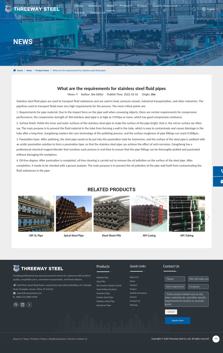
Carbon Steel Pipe (105, 297)
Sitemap (134, 305)
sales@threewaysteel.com (29, 293)
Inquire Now (177, 320)
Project (142, 5)
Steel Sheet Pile (111, 235)
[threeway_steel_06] (38, 268)
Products (126, 5)
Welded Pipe (103, 277)
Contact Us (97, 12)
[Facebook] (16, 304)
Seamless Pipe (103, 293)
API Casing (149, 235)
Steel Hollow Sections (107, 289)
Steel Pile (101, 281)
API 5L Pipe (36, 235)
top (216, 339)
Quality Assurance (165, 5)
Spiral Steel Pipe (74, 235)
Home (79, 5)
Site (153, 94)
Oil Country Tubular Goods (109, 285)
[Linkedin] (22, 304)
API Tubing (186, 235)
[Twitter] (29, 304)
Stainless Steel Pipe (106, 301)
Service (80, 12)
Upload (171, 311)
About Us (95, 5)
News (110, 5)
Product (133, 285)
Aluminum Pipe (104, 305)
